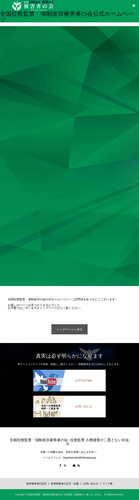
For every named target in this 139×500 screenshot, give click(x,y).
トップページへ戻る (69, 329)
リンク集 (107, 483)
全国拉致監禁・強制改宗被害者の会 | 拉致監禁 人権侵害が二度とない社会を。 (69, 442)
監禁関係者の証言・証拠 (65, 483)
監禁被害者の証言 (36, 483)
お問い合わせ (90, 483)
